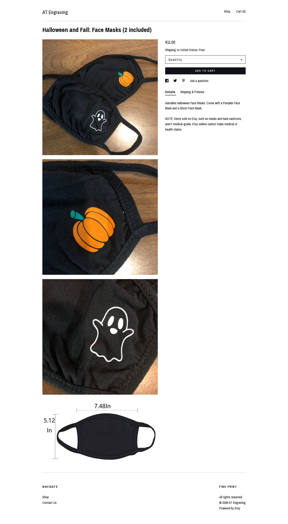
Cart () (241, 11)
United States (188, 50)
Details (170, 92)
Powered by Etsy (229, 508)
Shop (227, 11)
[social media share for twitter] (175, 80)
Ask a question (199, 80)
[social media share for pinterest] (184, 80)
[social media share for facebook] (167, 80)
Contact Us (49, 502)
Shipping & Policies (192, 92)
